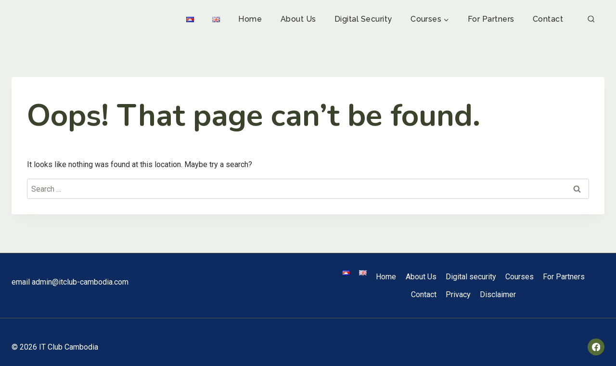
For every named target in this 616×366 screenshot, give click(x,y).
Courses (519, 276)
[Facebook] (596, 347)
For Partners (491, 19)
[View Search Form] (591, 19)
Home (250, 19)
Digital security (363, 19)
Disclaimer (498, 294)
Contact (548, 19)
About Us (298, 19)
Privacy (458, 294)
